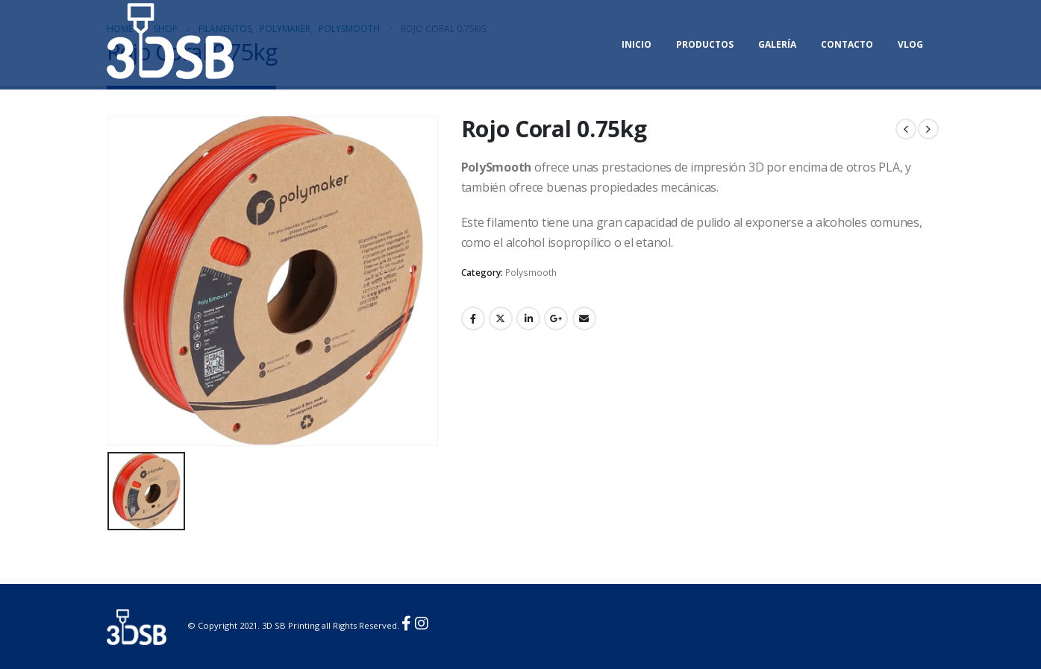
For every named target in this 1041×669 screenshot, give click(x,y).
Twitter (501, 318)
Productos (705, 44)
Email (584, 318)
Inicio (636, 44)
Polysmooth (531, 272)
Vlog (910, 44)
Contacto (847, 44)
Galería (777, 44)
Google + (556, 318)
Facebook (473, 318)
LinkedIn (528, 318)
